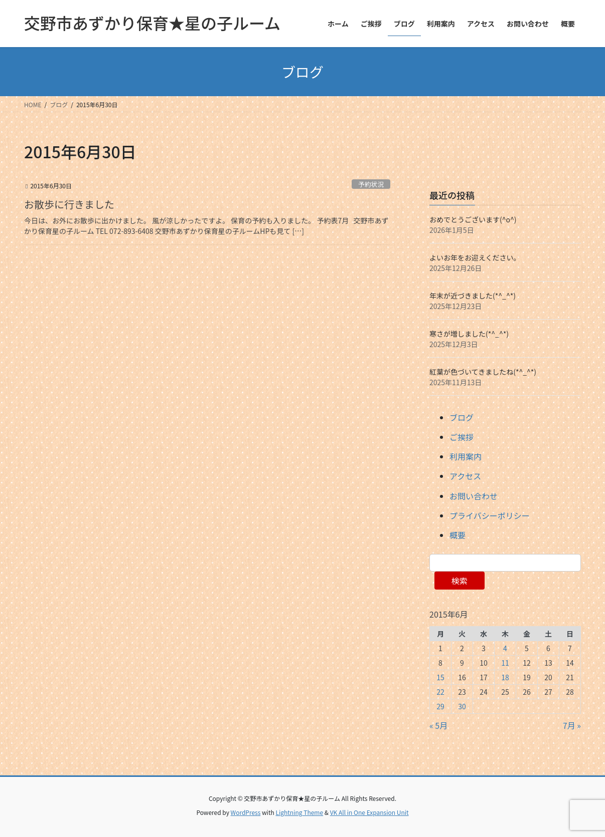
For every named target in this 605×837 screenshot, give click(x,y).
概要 (457, 535)
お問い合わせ (473, 496)
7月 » (572, 725)
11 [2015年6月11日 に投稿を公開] (505, 663)
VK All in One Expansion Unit (369, 812)
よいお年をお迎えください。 (475, 257)
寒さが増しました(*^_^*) (469, 334)
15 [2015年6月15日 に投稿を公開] (440, 677)
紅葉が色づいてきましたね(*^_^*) (482, 372)
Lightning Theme (299, 812)
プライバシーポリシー (489, 515)
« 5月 (438, 725)
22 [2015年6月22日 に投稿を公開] (440, 692)
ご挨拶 (461, 437)
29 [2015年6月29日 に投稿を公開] (440, 706)
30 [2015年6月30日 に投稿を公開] (462, 706)
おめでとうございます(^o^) (473, 219)
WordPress (246, 812)
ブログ (461, 417)
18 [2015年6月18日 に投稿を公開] (505, 677)
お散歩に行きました (69, 204)
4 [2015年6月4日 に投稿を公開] (505, 648)
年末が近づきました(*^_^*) (472, 296)
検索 (459, 581)
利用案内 (465, 456)
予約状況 (371, 184)
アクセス (465, 476)
